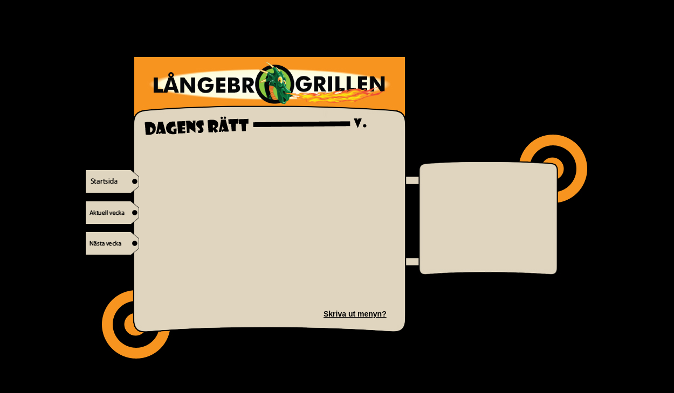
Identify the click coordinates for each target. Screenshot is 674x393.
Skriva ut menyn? (355, 314)
